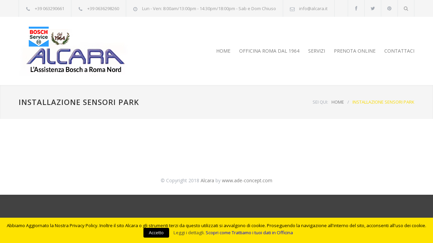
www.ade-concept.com (247, 180)
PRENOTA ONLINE (354, 51)
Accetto (156, 233)
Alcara (207, 180)
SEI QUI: (320, 102)
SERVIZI (316, 51)
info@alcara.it (313, 8)
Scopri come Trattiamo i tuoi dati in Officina (249, 233)
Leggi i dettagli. (189, 233)
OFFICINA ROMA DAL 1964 (269, 51)
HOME (223, 51)
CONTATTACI (399, 51)
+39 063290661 (49, 8)
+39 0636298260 (103, 8)
